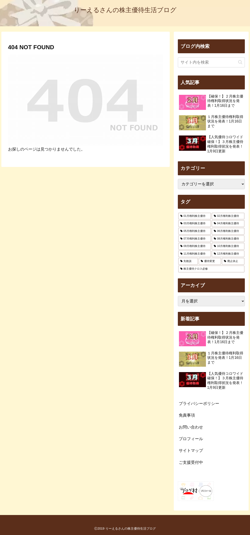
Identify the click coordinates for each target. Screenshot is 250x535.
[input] (211, 62)
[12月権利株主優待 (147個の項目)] (228, 254)
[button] (240, 62)
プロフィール (191, 439)
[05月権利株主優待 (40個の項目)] (194, 231)
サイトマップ (191, 450)
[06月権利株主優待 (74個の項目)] (228, 231)
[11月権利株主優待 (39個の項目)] (194, 254)
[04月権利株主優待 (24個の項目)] (228, 223)
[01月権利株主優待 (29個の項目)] (194, 216)
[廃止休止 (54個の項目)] (233, 261)
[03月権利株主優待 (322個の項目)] (194, 223)
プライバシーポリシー (199, 403)
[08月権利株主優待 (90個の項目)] (228, 238)
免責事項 (187, 415)
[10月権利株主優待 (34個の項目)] (228, 246)
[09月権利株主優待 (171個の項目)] (194, 246)
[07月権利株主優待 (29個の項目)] (194, 238)
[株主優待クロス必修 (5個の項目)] (211, 269)
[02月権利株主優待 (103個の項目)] (228, 216)
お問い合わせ (191, 427)
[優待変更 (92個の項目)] (210, 261)
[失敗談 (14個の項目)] (188, 261)
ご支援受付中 (191, 462)
